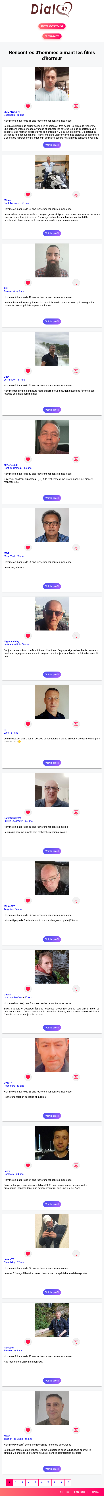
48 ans (20, 114)
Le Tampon (10, 379)
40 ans (28, 997)
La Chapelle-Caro (13, 997)
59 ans (25, 644)
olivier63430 (11, 465)
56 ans (29, 821)
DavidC (8, 994)
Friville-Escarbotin (13, 821)
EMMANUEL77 (12, 111)
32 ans (20, 1262)
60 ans (25, 203)
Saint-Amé (9, 291)
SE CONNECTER (52, 36)
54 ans (18, 909)
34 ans (20, 1174)
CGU (67, 1492)
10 (67, 1482)
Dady (6, 376)
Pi (5, 729)
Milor (7, 1435)
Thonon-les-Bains (13, 1438)
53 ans (20, 1085)
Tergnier (8, 909)
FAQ (61, 1492)
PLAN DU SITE (80, 1492)
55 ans (28, 1438)
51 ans (14, 732)
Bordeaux (9, 1174)
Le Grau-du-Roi (12, 644)
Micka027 (9, 906)
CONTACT (96, 1492)
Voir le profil (52, 145)
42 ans (21, 291)
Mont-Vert (9, 556)
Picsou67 (9, 1347)
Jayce (7, 1171)
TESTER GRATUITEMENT (52, 26)
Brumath (8, 1350)
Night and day (11, 641)
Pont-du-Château (13, 467)
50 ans (27, 467)
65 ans (20, 556)
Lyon (6, 732)
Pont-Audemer (12, 203)
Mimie (7, 200)
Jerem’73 (9, 1259)
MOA (6, 553)
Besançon (9, 114)
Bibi (6, 288)
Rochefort (9, 1085)
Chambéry (9, 1262)
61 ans (21, 379)
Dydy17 (8, 1082)
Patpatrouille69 (12, 818)
